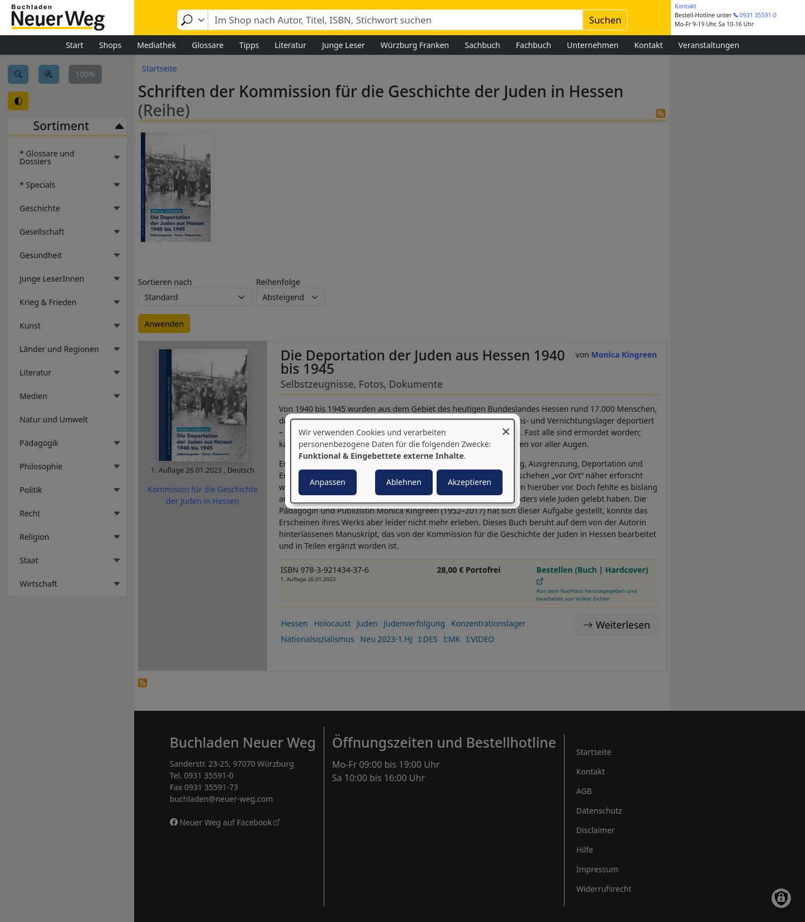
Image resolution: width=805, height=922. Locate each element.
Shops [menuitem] (110, 45)
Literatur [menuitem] (290, 45)
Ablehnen (404, 482)
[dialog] (402, 461)
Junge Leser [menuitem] (343, 45)
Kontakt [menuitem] (648, 45)
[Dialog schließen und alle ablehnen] (506, 426)
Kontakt (685, 6)
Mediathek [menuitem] (156, 45)
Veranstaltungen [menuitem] (709, 45)
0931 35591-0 (758, 15)
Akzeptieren (469, 482)
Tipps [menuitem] (249, 45)
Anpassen (327, 482)
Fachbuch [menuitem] (533, 45)
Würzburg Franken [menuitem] (415, 45)
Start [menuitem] (74, 45)
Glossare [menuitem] (208, 45)
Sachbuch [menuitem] (482, 45)
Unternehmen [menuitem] (592, 45)
